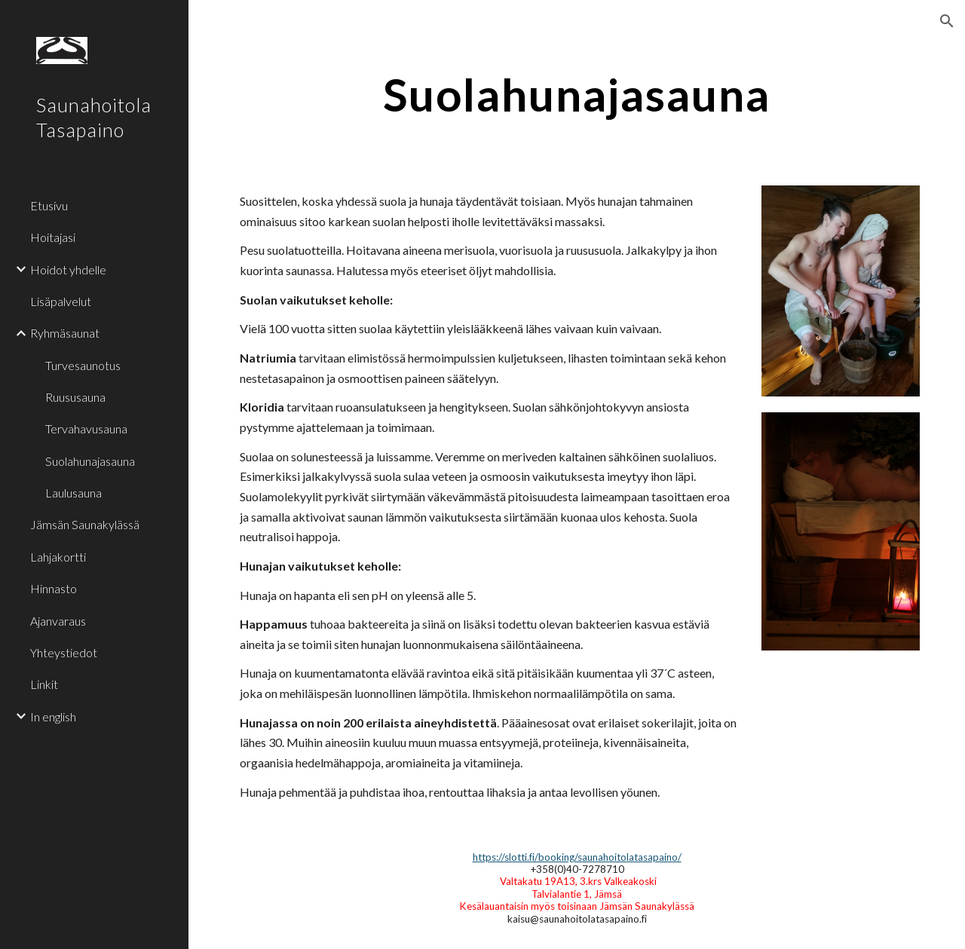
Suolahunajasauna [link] (90, 461)
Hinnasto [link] (53, 588)
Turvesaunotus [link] (83, 365)
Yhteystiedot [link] (63, 652)
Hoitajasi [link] (52, 237)
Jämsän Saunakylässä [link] (84, 524)
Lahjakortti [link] (58, 557)
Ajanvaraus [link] (58, 621)
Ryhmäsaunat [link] (65, 333)
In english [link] (53, 716)
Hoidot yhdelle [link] (68, 269)
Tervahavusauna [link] (86, 428)
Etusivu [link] (49, 205)
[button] (947, 21)
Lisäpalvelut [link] (60, 301)
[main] (577, 94)
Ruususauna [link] (75, 397)
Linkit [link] (44, 684)
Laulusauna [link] (73, 492)
